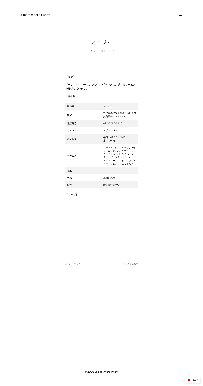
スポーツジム (108, 51)
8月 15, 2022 (131, 264)
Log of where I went (35, 15)
